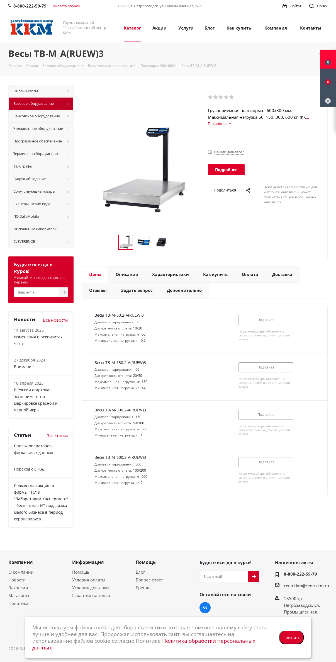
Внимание (24, 366)
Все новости (55, 320)
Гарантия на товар (91, 595)
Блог (140, 572)
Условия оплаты (88, 580)
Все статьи (57, 435)
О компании (21, 572)
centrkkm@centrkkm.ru (306, 585)
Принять (291, 637)
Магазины (18, 595)
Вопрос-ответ (149, 580)
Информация (88, 562)
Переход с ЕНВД (29, 469)
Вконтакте (205, 607)
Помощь (80, 572)
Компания (20, 562)
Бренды (144, 587)
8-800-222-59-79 (300, 574)
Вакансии (18, 587)
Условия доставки (90, 587)
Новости (17, 580)
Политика (18, 603)
